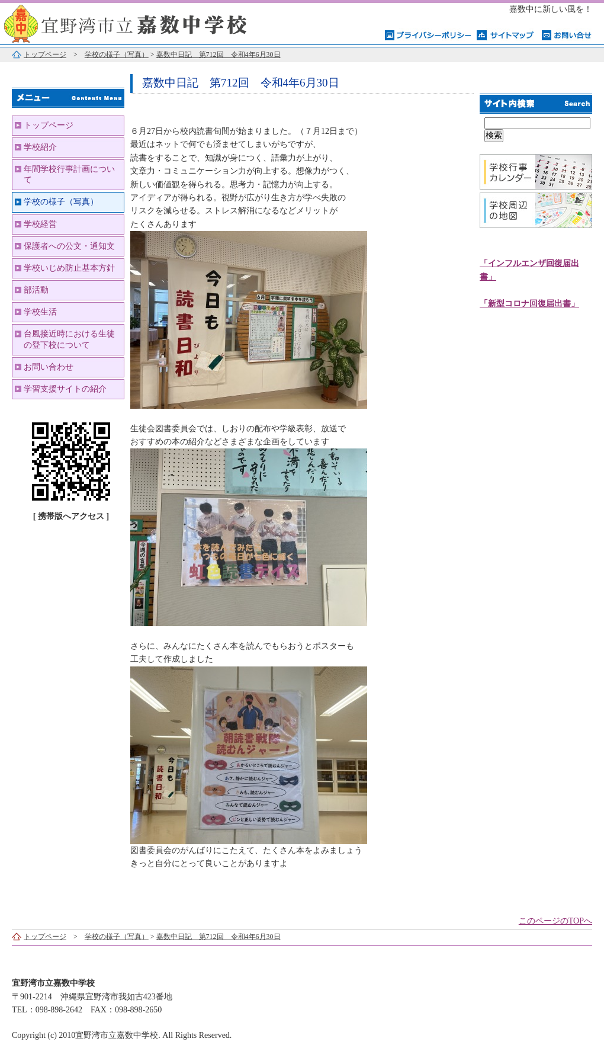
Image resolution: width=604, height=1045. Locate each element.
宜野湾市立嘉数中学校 (148, 22)
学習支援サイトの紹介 (65, 388)
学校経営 (40, 224)
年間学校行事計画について (69, 174)
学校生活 (40, 311)
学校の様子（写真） (117, 54)
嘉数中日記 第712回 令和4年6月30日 (218, 54)
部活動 (36, 290)
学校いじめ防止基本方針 (69, 268)
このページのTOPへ (555, 920)
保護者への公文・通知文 (69, 246)
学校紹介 (40, 147)
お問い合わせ (48, 367)
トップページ (45, 54)
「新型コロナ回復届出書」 (529, 303)
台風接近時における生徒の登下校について (69, 339)
